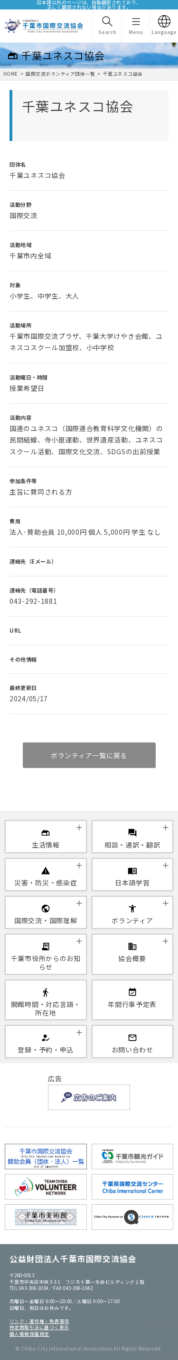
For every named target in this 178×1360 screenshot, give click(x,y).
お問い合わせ (132, 1049)
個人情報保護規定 (29, 1334)
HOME (10, 74)
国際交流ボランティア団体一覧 (60, 74)
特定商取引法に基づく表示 (39, 1327)
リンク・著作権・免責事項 (39, 1321)
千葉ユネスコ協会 (123, 74)
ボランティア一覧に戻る (89, 755)
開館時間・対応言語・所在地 (46, 1008)
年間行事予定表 (132, 1004)
